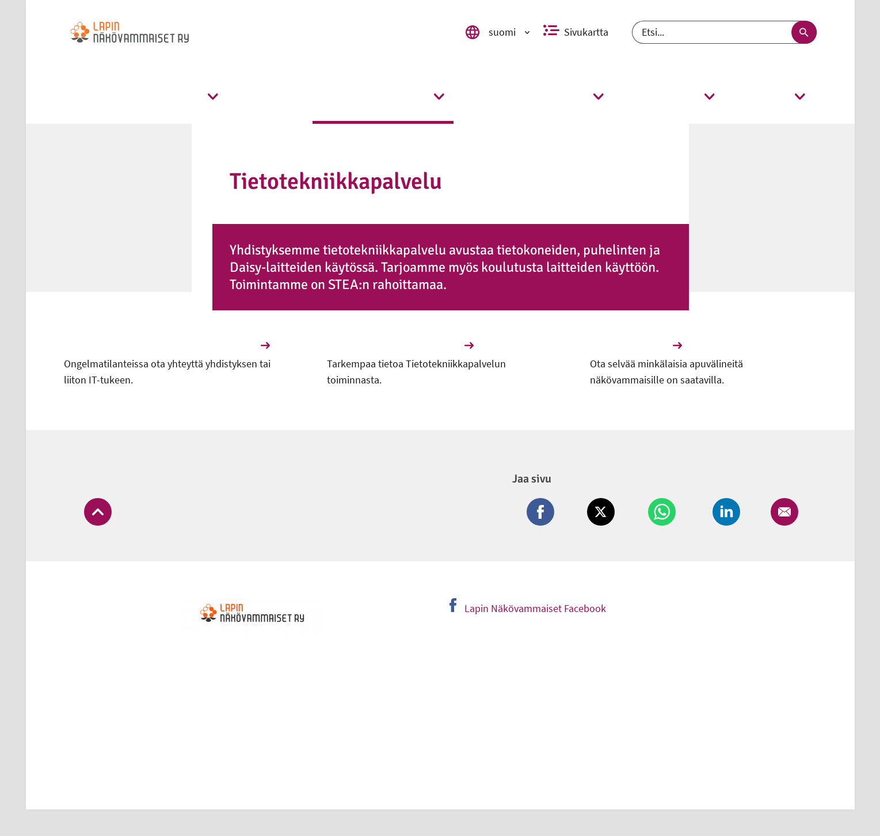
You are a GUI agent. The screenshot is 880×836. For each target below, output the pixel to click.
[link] (252, 32)
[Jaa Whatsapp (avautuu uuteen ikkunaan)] (667, 520)
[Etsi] (724, 32)
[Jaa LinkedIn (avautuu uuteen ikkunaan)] (727, 520)
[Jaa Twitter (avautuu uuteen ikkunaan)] (607, 520)
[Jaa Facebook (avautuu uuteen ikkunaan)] (551, 520)
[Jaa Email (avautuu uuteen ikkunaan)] (782, 520)
